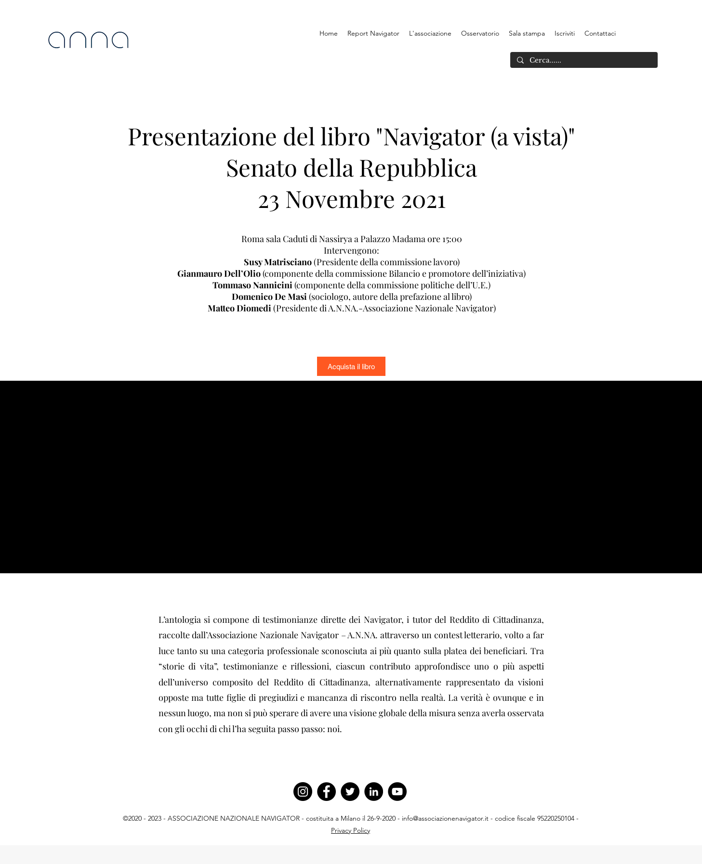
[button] (430, 33)
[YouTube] (397, 791)
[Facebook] (326, 791)
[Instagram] (302, 791)
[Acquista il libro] (351, 366)
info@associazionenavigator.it (445, 818)
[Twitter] (350, 791)
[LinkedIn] (373, 791)
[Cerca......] (583, 60)
